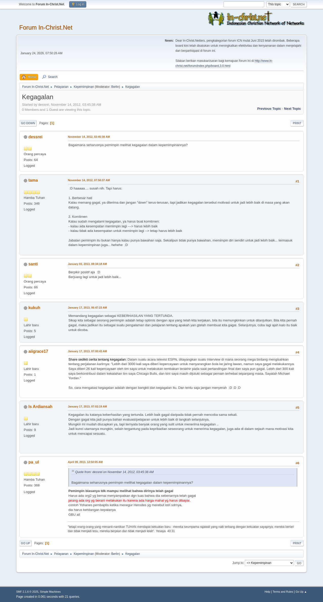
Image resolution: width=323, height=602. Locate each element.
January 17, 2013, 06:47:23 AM (87, 307)
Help (267, 591)
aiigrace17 (38, 351)
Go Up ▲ (301, 591)
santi (33, 264)
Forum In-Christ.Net (45, 27)
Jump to (237, 563)
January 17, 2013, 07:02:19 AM (87, 406)
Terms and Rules (283, 591)
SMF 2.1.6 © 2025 (27, 591)
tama (33, 180)
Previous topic (269, 109)
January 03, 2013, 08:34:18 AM (87, 263)
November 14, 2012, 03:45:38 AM (89, 136)
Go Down (28, 123)
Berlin (115, 87)
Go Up (25, 543)
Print (297, 123)
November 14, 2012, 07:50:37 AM (89, 180)
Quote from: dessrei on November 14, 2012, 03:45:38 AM (114, 472)
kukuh (34, 308)
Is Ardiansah (40, 406)
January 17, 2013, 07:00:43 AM (87, 351)
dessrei (35, 137)
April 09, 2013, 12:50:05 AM (85, 461)
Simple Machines (50, 591)
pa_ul (33, 462)
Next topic (292, 109)
